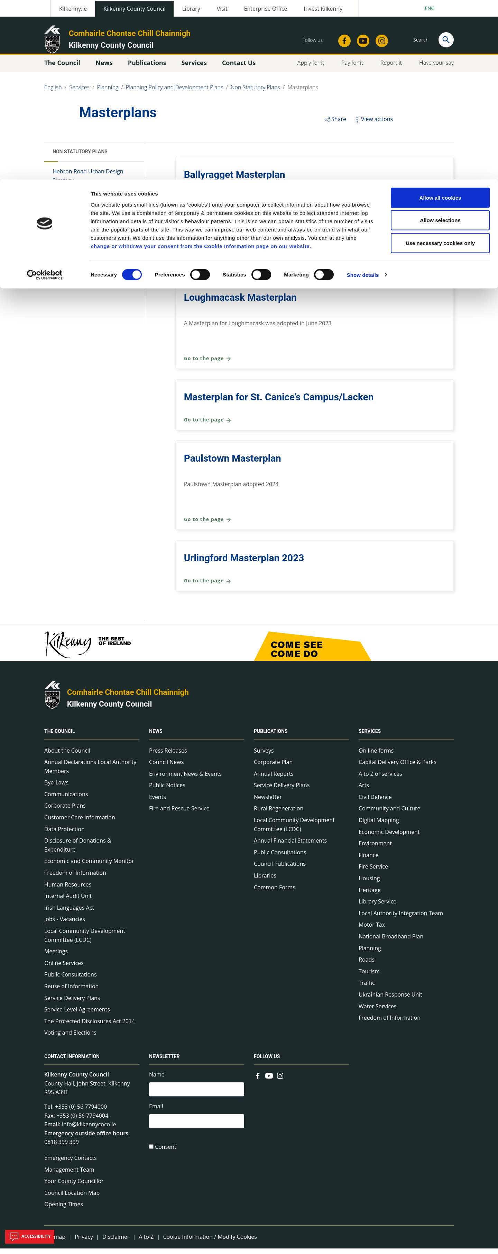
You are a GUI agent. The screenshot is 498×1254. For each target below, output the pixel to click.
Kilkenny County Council (109, 709)
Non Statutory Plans (80, 157)
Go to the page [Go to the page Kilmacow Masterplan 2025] (208, 264)
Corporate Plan (273, 767)
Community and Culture (389, 814)
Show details (363, 95)
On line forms (376, 756)
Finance (368, 860)
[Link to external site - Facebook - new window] (258, 1080)
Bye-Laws (56, 788)
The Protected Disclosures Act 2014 (89, 1026)
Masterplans (70, 198)
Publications (271, 737)
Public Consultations (70, 980)
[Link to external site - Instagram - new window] (280, 1080)
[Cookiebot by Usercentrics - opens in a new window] (45, 95)
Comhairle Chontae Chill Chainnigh (128, 697)
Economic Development (389, 837)
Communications (66, 799)
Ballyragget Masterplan (234, 180)
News (156, 737)
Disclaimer (115, 1242)
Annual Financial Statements (290, 846)
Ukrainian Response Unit (390, 1000)
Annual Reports (274, 779)
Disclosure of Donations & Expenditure (77, 850)
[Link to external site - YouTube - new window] (269, 1080)
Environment (375, 849)
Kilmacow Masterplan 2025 (243, 241)
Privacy (84, 1242)
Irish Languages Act (69, 913)
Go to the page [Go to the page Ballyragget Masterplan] (208, 203)
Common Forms (274, 893)
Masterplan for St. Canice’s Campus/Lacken (279, 402)
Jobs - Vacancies (64, 924)
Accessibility (30, 1236)
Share (335, 124)
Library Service (377, 907)
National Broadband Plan (391, 942)
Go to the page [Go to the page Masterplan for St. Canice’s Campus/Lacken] (208, 425)
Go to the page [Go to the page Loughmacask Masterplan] (208, 364)
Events (157, 802)
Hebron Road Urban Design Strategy (88, 181)
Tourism (369, 977)
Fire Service (373, 872)
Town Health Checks (79, 212)
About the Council (67, 756)
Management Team (69, 1175)
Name (157, 1080)
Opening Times (63, 1210)
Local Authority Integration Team (401, 919)
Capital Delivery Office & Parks (397, 767)
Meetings (56, 957)
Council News (166, 767)
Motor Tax (372, 930)
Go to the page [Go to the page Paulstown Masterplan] (208, 525)
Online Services (64, 968)
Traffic (367, 988)
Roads (367, 965)
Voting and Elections (70, 1038)
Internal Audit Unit (68, 901)
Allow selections (440, 41)
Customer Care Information (79, 823)
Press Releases (168, 756)
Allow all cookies (440, 18)
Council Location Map (72, 1198)
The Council (59, 737)
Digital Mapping (379, 825)
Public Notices (167, 790)
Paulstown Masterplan (232, 464)
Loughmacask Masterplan (240, 303)
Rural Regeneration (278, 814)
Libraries (265, 881)
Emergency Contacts (70, 1163)
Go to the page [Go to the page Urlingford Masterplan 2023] (208, 586)
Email (156, 1113)
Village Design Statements (86, 224)
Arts (364, 790)
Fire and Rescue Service (179, 814)
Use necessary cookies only (440, 63)
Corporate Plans (65, 811)
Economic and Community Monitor (89, 866)
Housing (369, 884)
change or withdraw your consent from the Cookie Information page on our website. (201, 67)
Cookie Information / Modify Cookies (210, 1242)
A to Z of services (380, 779)
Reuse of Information (71, 992)
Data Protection (64, 834)
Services (370, 737)
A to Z (146, 1242)
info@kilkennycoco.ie (89, 1130)
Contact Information (72, 1062)
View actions (373, 124)
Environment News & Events (185, 779)
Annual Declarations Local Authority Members (90, 772)
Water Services (378, 1012)
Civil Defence (375, 802)
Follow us (267, 1062)
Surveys (264, 756)
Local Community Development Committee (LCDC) (84, 941)
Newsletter (268, 802)
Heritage (370, 895)
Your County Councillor (74, 1186)
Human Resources (67, 890)
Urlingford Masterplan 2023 (244, 563)
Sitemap (54, 1242)
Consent (165, 1155)
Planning (370, 953)
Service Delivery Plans (72, 1003)
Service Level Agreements (77, 1015)
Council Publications (280, 869)
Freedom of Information (75, 878)
